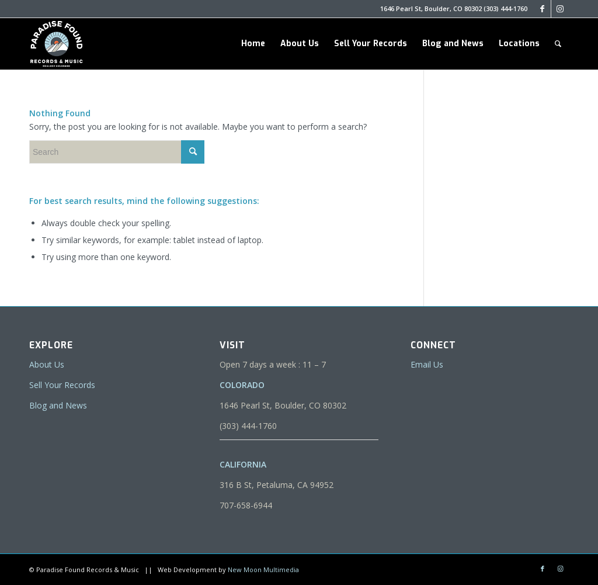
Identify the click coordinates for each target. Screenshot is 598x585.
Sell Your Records (62, 384)
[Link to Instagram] (560, 9)
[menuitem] (253, 44)
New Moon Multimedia (263, 569)
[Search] (558, 44)
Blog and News (58, 405)
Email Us (427, 364)
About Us (46, 364)
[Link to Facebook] (542, 9)
